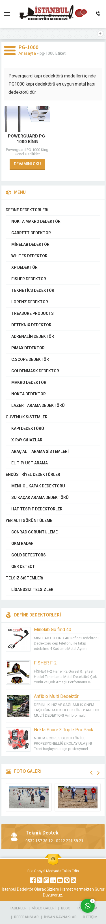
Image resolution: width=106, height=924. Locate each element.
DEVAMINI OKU (27, 164)
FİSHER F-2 (45, 663)
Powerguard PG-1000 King (27, 139)
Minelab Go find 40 (52, 629)
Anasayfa (27, 53)
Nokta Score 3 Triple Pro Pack (63, 729)
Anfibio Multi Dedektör (56, 696)
